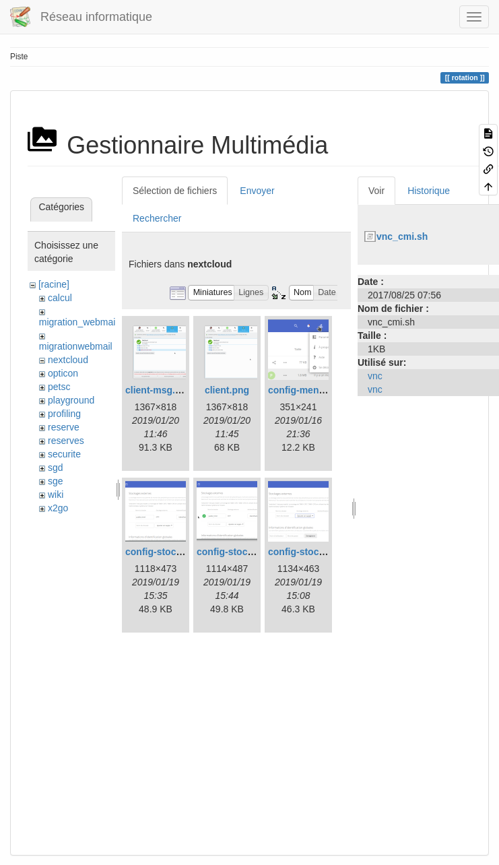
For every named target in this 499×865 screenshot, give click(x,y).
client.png (227, 390)
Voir (376, 190)
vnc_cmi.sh (402, 236)
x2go (58, 508)
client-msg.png (159, 390)
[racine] (53, 284)
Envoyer (257, 190)
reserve (63, 427)
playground (71, 400)
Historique (428, 190)
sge (55, 481)
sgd (55, 467)
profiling (64, 413)
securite (64, 454)
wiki (55, 494)
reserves (66, 440)
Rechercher (157, 218)
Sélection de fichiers (175, 190)
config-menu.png (306, 390)
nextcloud (68, 359)
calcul (60, 297)
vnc (375, 376)
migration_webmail (78, 322)
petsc (59, 386)
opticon (63, 373)
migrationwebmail (75, 346)
